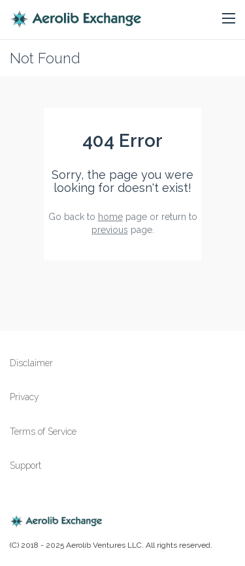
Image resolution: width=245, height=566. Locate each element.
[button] (228, 19)
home (110, 217)
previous (109, 230)
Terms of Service (43, 431)
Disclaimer (31, 363)
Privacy (24, 397)
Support (25, 465)
